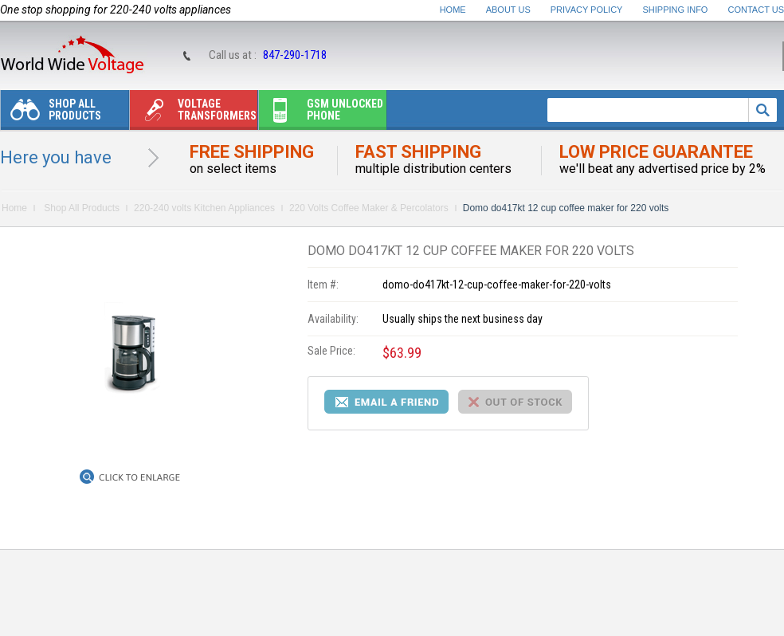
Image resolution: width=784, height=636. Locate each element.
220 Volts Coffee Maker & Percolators (369, 208)
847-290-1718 (295, 55)
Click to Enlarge (139, 477)
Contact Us (756, 9)
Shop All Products (51, 113)
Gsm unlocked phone (321, 113)
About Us (508, 9)
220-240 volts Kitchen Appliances (204, 208)
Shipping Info (675, 9)
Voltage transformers (193, 113)
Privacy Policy (587, 9)
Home (453, 9)
